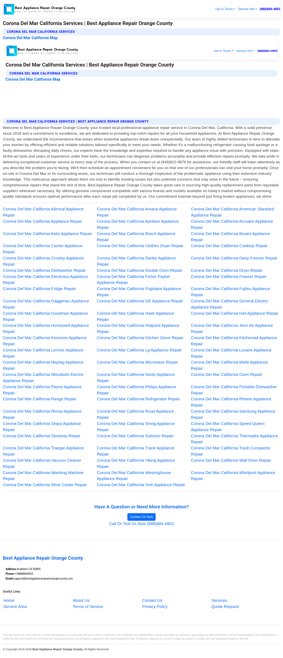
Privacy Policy (155, 606)
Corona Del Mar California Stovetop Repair (41, 436)
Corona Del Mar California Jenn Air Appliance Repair (232, 328)
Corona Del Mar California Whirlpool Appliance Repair (233, 475)
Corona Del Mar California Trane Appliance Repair (135, 451)
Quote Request (225, 606)
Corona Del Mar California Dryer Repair (227, 270)
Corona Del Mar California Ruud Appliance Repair (135, 414)
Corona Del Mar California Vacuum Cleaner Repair (42, 463)
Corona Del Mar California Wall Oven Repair (231, 460)
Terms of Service (88, 606)
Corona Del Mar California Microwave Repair (137, 362)
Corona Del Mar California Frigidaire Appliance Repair (139, 291)
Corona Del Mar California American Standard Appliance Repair (232, 212)
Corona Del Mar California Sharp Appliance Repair (42, 426)
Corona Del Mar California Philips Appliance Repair (136, 389)
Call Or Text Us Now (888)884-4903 (141, 523)
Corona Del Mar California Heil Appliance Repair (234, 313)
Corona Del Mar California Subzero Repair (135, 436)
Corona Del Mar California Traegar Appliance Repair (43, 451)
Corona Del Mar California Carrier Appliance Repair (42, 248)
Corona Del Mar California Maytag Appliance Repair (43, 365)
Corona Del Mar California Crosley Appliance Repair (43, 261)
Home (8, 600)
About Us (81, 600)
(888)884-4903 (270, 9)
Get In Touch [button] (224, 9)
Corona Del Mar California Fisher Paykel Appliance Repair (133, 279)
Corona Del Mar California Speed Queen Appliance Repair (228, 426)
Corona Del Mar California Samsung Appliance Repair (233, 414)
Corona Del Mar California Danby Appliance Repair (136, 261)
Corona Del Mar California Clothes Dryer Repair (140, 245)
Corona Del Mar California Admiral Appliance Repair (43, 212)
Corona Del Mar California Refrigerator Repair (138, 399)
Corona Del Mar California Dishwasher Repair (44, 270)
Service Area (15, 606)
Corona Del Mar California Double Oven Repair (139, 270)
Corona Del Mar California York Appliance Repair (141, 484)
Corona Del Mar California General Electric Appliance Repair (229, 304)
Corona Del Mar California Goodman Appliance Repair (45, 316)
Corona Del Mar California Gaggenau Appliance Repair (46, 304)
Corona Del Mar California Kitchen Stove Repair (140, 337)
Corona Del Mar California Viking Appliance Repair (136, 463)
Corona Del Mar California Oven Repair (226, 374)
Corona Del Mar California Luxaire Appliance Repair (231, 353)
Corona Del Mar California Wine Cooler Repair (45, 484)
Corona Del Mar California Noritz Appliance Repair (136, 377)
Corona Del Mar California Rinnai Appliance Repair (42, 414)
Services (219, 600)
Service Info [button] (246, 9)
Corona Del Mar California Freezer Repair (229, 276)
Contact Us (152, 600)
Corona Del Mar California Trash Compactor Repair (231, 451)
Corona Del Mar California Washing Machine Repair (43, 475)
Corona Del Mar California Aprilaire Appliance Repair (138, 224)
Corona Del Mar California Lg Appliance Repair (139, 350)
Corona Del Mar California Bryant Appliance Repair (230, 236)
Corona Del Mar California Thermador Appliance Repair (234, 439)
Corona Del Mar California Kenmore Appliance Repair (44, 340)
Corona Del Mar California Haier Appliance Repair (135, 316)
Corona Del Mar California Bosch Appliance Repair (136, 236)
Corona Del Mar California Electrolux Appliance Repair (45, 279)
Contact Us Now (141, 517)
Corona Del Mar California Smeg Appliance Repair (136, 426)
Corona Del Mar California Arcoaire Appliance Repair (232, 224)
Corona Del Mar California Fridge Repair (39, 288)
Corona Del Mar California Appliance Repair (42, 221)
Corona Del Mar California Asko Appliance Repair (47, 233)
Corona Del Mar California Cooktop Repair (229, 245)
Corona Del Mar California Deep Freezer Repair (234, 258)
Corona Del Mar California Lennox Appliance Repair (43, 353)
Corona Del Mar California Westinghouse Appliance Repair (134, 475)
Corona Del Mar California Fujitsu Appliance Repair (230, 291)
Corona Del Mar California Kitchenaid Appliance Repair (234, 340)
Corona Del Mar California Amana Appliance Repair (137, 212)
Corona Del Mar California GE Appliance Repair (140, 301)
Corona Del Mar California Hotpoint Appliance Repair (138, 328)
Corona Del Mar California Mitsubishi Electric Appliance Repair (43, 377)
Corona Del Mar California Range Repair (39, 399)
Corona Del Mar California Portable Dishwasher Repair (234, 389)
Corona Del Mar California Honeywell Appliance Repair (46, 328)
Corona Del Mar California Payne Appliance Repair (42, 389)
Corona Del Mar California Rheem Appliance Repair (231, 402)
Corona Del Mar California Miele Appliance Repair (229, 365)
